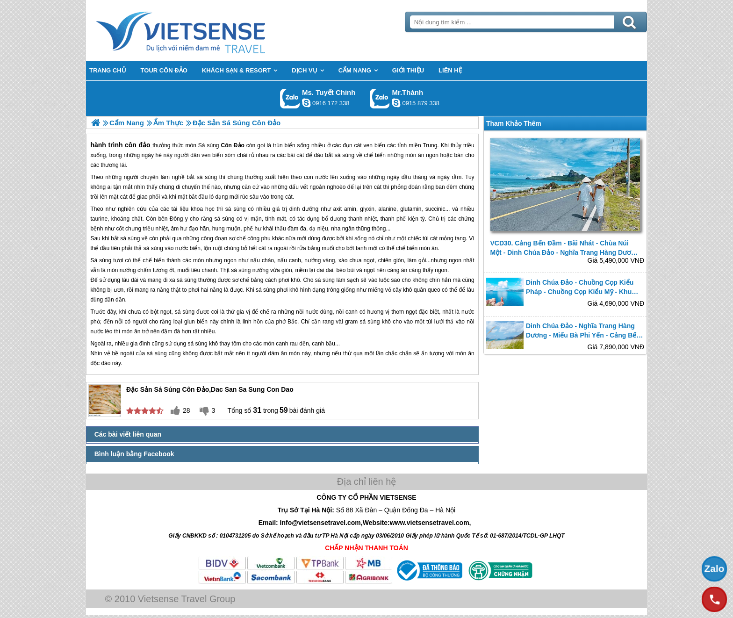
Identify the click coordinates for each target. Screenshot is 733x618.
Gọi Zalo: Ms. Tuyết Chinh (290, 98)
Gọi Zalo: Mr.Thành (379, 98)
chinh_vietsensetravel (306, 103)
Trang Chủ (204, 30)
